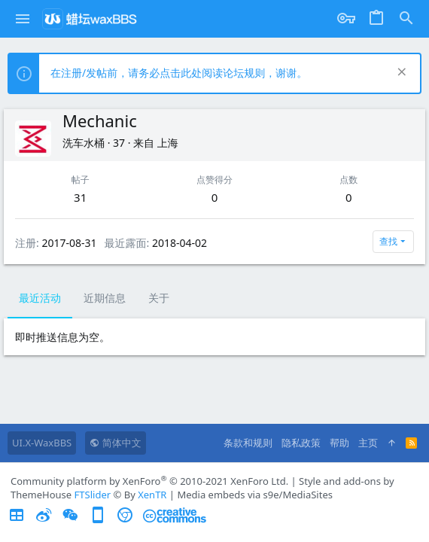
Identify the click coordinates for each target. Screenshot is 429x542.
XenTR (152, 494)
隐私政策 (301, 442)
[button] (23, 18)
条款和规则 (248, 442)
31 (80, 197)
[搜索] (406, 19)
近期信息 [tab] (105, 298)
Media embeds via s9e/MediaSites (255, 494)
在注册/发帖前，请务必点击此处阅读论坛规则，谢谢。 (178, 72)
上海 (167, 143)
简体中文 (115, 442)
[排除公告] (400, 73)
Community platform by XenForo (149, 481)
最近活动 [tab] (40, 298)
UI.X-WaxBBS (42, 442)
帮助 (339, 442)
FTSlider (93, 494)
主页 (368, 442)
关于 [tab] (158, 298)
